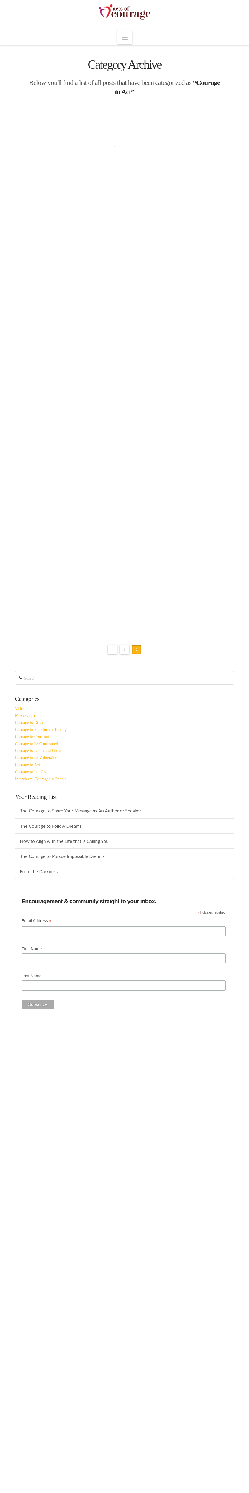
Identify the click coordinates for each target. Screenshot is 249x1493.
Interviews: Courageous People (41, 779)
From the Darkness (39, 871)
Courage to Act (27, 765)
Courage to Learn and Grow (38, 750)
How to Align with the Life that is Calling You (64, 841)
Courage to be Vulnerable (36, 757)
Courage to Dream (30, 722)
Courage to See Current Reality (41, 729)
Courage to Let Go (30, 772)
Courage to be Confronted (36, 744)
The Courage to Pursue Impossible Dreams (62, 856)
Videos (21, 709)
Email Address (37, 921)
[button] (124, 37)
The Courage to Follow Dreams (51, 826)
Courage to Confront (32, 737)
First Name (32, 948)
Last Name (32, 976)
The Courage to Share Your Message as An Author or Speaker (80, 810)
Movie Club (25, 715)
